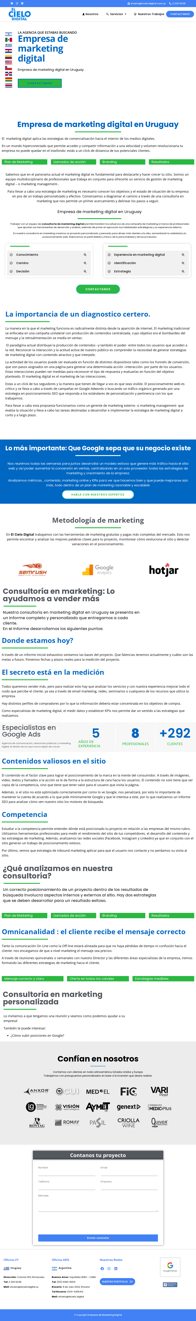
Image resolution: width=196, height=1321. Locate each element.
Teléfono (43, 1181)
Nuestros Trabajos (149, 14)
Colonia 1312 (17, 1277)
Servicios (116, 14)
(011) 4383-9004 (66, 1282)
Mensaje (43, 1195)
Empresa (106, 1181)
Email (104, 1167)
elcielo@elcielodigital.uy (21, 1287)
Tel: (54, 1282)
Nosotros (90, 14)
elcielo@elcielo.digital (68, 1296)
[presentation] (65, 1223)
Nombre (43, 1167)
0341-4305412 (67, 1291)
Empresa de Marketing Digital (105, 1315)
